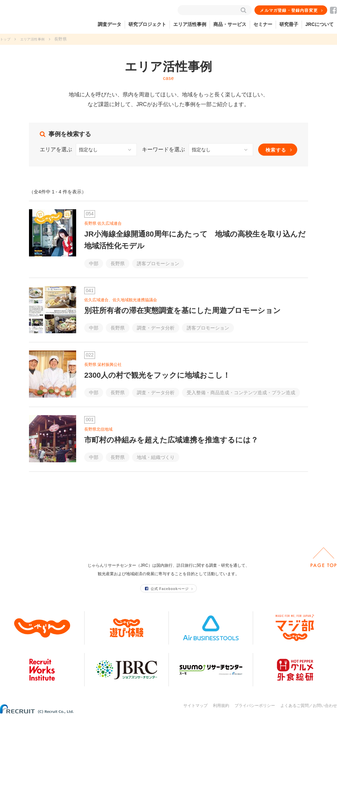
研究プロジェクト (147, 24)
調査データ (109, 24)
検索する (276, 150)
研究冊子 (288, 24)
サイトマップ (195, 792)
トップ (6, 39)
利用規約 (221, 792)
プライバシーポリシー (255, 792)
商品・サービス (229, 24)
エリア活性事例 (189, 24)
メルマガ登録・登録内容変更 (289, 10)
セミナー (262, 24)
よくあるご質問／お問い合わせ (308, 792)
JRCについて (319, 24)
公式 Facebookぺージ (167, 676)
